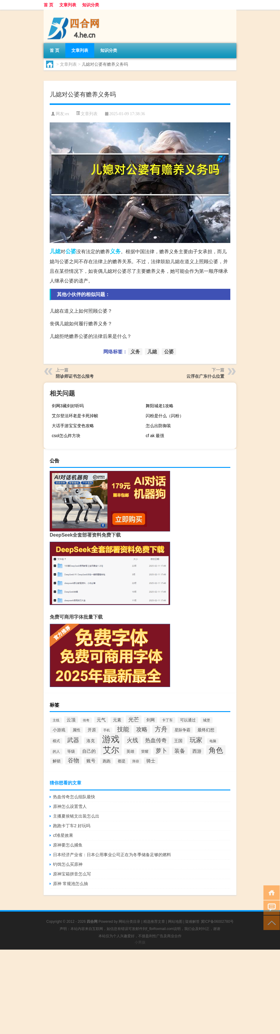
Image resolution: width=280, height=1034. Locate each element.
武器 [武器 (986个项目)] (73, 739)
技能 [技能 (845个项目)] (123, 729)
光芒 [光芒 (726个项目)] (133, 719)
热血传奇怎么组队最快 (74, 796)
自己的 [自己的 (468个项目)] (89, 751)
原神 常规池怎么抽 (70, 883)
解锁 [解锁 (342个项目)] (57, 761)
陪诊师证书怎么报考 (75, 376)
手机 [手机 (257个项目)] (106, 730)
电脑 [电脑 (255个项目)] (213, 741)
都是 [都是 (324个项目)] (122, 761)
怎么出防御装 (158, 425)
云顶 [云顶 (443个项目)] (71, 719)
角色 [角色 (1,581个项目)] (216, 750)
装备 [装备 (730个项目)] (179, 751)
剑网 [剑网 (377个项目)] (150, 720)
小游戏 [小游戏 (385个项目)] (59, 729)
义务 (115, 251)
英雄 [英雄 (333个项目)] (130, 751)
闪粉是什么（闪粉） (165, 415)
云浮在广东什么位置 (205, 376)
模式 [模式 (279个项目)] (56, 741)
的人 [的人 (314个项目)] (56, 751)
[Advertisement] (140, 992)
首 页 (48, 4)
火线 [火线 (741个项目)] (132, 740)
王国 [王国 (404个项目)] (178, 740)
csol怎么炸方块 (66, 435)
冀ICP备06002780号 (217, 921)
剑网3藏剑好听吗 (68, 405)
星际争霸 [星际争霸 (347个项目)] (182, 730)
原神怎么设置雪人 (70, 806)
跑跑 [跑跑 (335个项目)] (106, 761)
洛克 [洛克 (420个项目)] (90, 740)
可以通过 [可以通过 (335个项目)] (188, 720)
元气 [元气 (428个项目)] (101, 719)
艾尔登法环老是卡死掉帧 (75, 415)
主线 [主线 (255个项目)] (56, 720)
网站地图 (175, 921)
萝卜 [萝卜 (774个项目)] (161, 751)
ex (67, 114)
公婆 (70, 251)
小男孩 (140, 942)
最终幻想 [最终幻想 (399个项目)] (206, 729)
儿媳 (55, 251)
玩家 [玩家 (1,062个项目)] (196, 739)
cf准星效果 (63, 835)
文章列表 (67, 4)
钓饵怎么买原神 (67, 864)
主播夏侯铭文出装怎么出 (76, 816)
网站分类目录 (129, 921)
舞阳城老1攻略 (159, 405)
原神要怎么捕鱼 (67, 845)
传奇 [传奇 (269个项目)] (86, 720)
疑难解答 (192, 921)
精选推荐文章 (154, 921)
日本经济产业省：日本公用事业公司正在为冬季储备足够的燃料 (112, 854)
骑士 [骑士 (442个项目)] (150, 760)
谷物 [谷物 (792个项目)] (73, 760)
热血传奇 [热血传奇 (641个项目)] (156, 740)
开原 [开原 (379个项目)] (92, 730)
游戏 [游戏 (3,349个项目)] (111, 739)
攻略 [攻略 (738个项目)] (142, 729)
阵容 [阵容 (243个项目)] (135, 761)
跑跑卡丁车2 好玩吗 (71, 825)
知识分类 (90, 4)
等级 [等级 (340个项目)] (71, 751)
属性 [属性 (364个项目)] (76, 730)
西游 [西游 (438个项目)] (196, 751)
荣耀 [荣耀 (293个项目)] (144, 751)
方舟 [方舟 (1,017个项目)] (161, 729)
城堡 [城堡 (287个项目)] (206, 720)
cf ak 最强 (155, 435)
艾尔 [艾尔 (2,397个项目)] (111, 750)
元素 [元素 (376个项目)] (117, 720)
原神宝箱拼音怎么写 (72, 874)
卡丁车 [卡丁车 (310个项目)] (167, 720)
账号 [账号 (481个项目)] (90, 760)
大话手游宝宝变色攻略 (73, 425)
